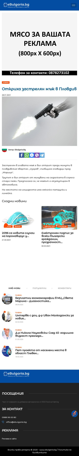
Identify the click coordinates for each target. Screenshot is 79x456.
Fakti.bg (56, 402)
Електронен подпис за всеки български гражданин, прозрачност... (57, 237)
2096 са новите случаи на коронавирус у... (18, 234)
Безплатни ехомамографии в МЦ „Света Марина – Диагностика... (44, 300)
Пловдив (62, 226)
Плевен (18, 295)
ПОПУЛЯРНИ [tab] (36, 288)
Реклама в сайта (9, 439)
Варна (17, 226)
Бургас (8, 226)
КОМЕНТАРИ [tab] (61, 288)
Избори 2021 (50, 226)
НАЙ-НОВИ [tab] (11, 288)
